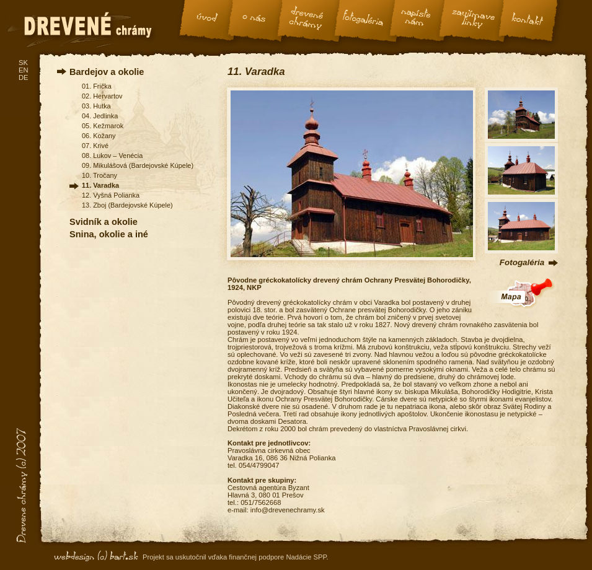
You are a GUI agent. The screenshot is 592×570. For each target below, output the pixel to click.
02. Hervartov (102, 96)
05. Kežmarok (102, 125)
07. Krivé (95, 145)
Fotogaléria (522, 262)
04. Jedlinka (100, 116)
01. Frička (97, 86)
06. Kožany (99, 135)
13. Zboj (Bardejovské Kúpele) (127, 205)
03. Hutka (96, 106)
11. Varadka (100, 185)
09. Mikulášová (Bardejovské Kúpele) (137, 165)
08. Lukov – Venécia (112, 155)
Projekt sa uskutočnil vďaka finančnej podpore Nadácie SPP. (236, 557)
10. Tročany (99, 175)
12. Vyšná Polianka (110, 195)
